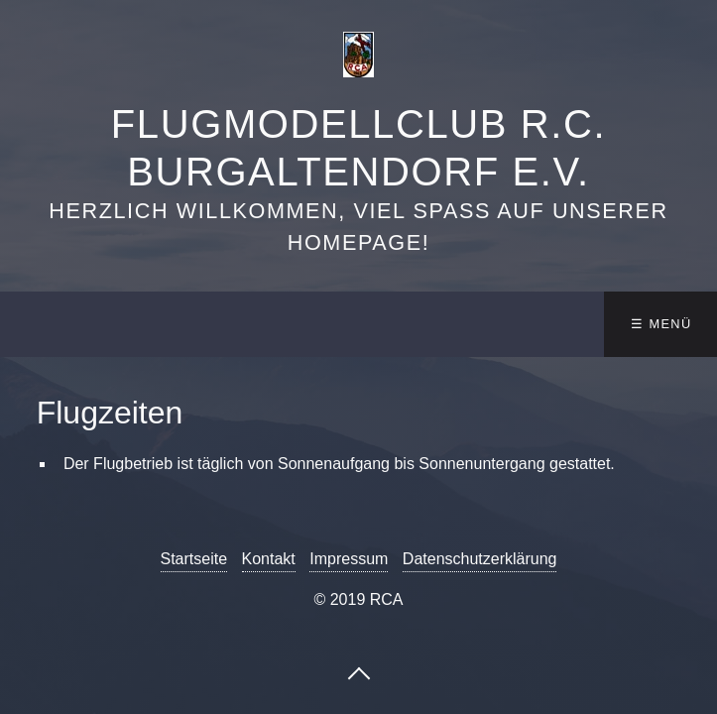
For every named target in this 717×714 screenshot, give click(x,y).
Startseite (194, 558)
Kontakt (269, 558)
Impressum (348, 558)
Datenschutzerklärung (480, 558)
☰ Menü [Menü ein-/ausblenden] (661, 323)
